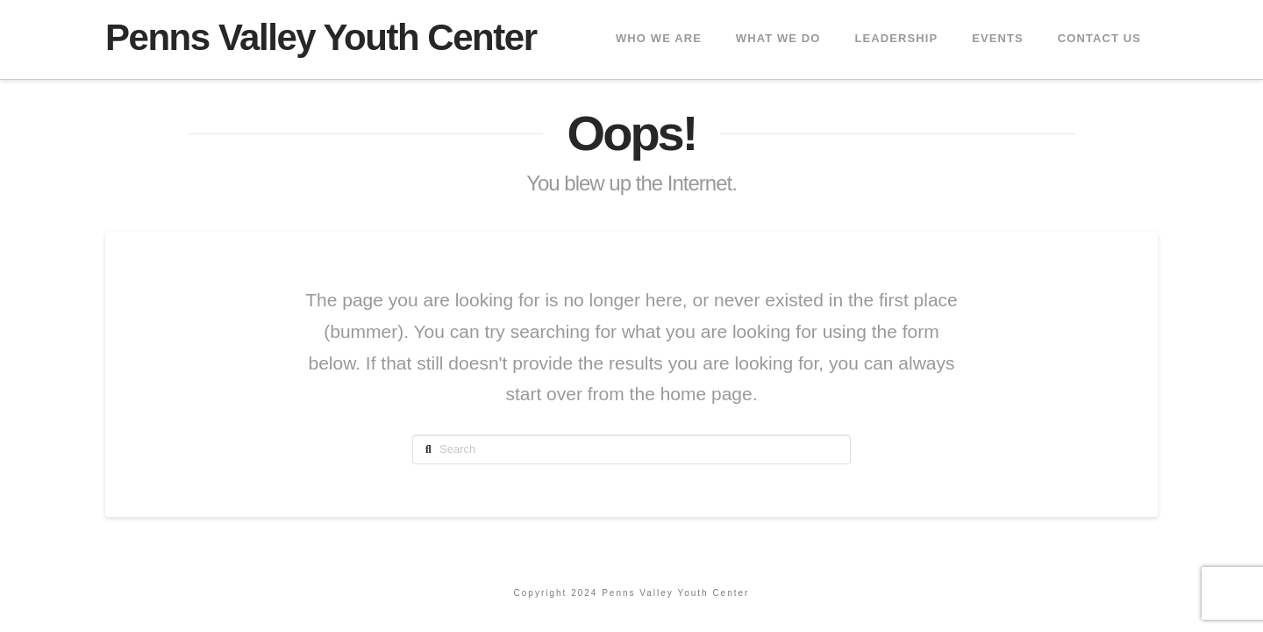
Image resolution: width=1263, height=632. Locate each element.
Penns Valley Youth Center (321, 37)
